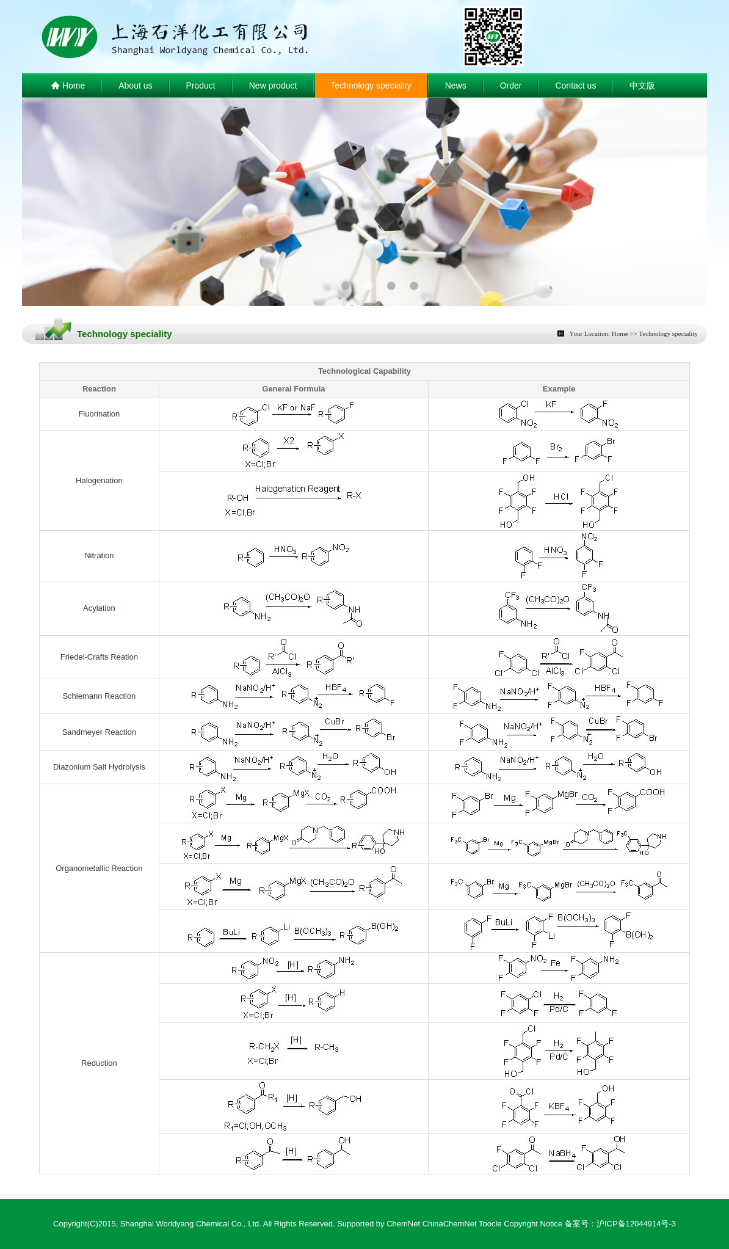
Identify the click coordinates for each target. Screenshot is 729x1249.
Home (68, 86)
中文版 (642, 85)
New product (273, 85)
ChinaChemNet (450, 1223)
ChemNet (403, 1223)
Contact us (575, 85)
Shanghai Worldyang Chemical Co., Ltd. (190, 1223)
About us (135, 85)
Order (511, 85)
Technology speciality (370, 85)
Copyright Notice (533, 1223)
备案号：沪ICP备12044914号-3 (620, 1223)
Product (201, 85)
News (455, 85)
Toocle (490, 1223)
